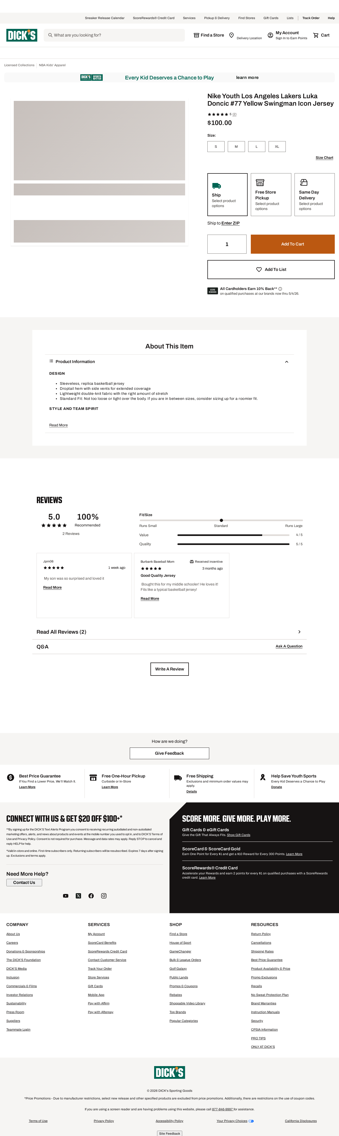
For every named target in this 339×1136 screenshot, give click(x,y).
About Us (13, 934)
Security (257, 1021)
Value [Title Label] (144, 535)
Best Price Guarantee (267, 960)
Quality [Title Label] (145, 544)
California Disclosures (301, 1121)
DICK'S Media (16, 968)
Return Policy (261, 934)
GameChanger (180, 951)
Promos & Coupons (184, 986)
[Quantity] (227, 244)
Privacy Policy (104, 1121)
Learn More (247, 77)
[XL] (277, 146)
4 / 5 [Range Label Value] (299, 535)
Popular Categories (184, 1021)
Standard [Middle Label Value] (221, 526)
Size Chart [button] (324, 158)
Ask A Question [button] (289, 646)
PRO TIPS (258, 1038)
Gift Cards (271, 18)
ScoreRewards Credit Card (107, 951)
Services (189, 18)
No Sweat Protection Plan (270, 995)
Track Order (310, 18)
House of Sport (180, 943)
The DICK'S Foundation (23, 960)
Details (191, 791)
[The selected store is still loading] (208, 35)
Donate (276, 787)
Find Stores (246, 18)
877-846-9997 (223, 1109)
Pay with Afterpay (100, 1012)
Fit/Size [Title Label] (145, 515)
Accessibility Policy (169, 1121)
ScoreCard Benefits (102, 943)
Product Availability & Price (270, 968)
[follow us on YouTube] (66, 896)
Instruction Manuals (265, 1012)
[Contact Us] (24, 882)
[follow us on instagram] (104, 896)
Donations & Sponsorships (25, 951)
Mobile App (96, 995)
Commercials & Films (21, 986)
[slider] (221, 520)
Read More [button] (58, 425)
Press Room (15, 1012)
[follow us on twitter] (78, 896)
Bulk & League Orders (185, 960)
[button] (230, 223)
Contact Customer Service (107, 960)
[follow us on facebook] (91, 896)
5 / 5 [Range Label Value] (299, 544)
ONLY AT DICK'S (263, 1047)
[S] (216, 146)
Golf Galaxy (178, 968)
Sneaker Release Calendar (104, 18)
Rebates (176, 995)
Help (331, 18)
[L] (256, 146)
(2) (235, 114)
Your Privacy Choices (232, 1121)
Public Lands (179, 977)
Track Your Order (100, 968)
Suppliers (13, 1021)
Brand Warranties (263, 1003)
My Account (96, 934)
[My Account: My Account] (287, 35)
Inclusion (12, 977)
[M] (236, 146)
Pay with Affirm (98, 1003)
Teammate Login (18, 1029)
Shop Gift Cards (238, 835)
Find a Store (178, 934)
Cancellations (261, 943)
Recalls (256, 986)
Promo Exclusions (264, 977)
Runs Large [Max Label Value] (293, 526)
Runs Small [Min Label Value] (148, 526)
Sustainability (16, 1003)
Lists (290, 18)
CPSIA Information (264, 1029)
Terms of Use (38, 1121)
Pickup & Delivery (217, 18)
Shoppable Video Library (187, 1003)
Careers (12, 943)
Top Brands (178, 1012)
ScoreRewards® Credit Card (154, 18)
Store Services (98, 977)
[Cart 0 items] (321, 35)
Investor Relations (19, 995)
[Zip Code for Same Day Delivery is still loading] (245, 35)
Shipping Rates (262, 951)
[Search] (119, 35)
